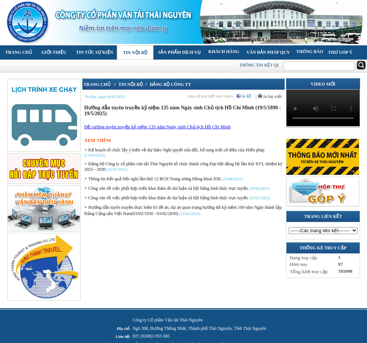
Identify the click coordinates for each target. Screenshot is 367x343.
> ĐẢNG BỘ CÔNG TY (167, 84)
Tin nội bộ (135, 52)
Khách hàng (223, 51)
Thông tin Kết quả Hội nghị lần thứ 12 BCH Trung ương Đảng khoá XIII (152, 178)
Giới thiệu (53, 52)
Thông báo (309, 51)
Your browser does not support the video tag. (323, 108)
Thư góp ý (340, 52)
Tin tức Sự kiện (94, 52)
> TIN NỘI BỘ (127, 84)
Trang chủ (18, 52)
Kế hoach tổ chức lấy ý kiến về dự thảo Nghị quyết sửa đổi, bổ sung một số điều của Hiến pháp (174, 149)
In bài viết (270, 96)
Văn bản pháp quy (268, 52)
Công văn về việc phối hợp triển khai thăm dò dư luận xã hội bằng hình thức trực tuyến (166, 188)
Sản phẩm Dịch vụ (179, 52)
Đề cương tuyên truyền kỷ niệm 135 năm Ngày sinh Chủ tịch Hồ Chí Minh (157, 126)
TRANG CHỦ (97, 84)
